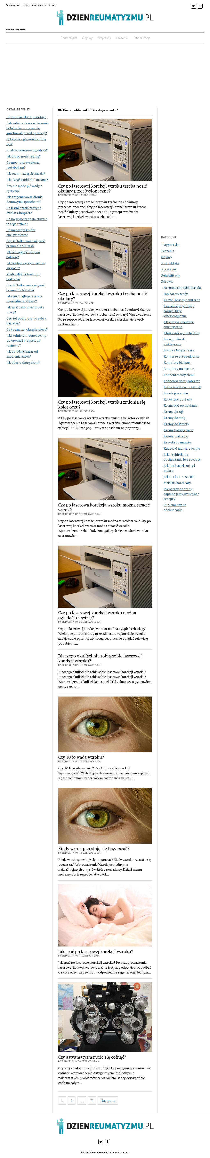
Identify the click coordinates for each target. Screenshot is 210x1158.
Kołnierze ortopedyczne (181, 356)
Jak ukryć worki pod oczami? (27, 179)
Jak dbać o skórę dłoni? (23, 362)
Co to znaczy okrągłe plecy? (27, 329)
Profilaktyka (170, 263)
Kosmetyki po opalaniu (180, 405)
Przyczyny (104, 38)
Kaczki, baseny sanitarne (182, 300)
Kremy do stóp (175, 417)
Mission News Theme (93, 1152)
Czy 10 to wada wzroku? (81, 757)
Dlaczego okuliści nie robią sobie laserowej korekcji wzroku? (100, 658)
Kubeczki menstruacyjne (182, 448)
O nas (26, 5)
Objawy (87, 38)
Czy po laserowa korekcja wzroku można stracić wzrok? (104, 507)
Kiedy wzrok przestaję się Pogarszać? (93, 848)
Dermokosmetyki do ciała (182, 287)
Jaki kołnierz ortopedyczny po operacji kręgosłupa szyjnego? (26, 340)
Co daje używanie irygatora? (27, 150)
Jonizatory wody (176, 293)
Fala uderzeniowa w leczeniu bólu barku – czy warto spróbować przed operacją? (27, 128)
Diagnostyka (170, 244)
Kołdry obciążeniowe (179, 350)
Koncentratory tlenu (179, 374)
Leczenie (122, 38)
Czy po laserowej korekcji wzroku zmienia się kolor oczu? (101, 404)
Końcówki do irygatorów (182, 381)
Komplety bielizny (177, 362)
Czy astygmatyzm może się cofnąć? (92, 1057)
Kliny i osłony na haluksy (182, 333)
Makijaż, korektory (177, 483)
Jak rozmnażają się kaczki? (25, 173)
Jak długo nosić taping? (23, 156)
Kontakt (50, 5)
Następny (108, 1100)
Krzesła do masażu (177, 442)
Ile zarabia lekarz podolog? (26, 117)
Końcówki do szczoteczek (182, 387)
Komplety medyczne (179, 368)
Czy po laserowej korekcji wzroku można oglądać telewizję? (97, 615)
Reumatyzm (69, 38)
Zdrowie (167, 281)
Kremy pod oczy (176, 436)
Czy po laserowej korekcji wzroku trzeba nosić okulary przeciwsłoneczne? (102, 188)
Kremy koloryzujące (178, 430)
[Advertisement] (105, 75)
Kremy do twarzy (176, 424)
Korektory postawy (178, 399)
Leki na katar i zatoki (179, 476)
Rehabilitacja (141, 38)
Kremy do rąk (174, 411)
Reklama (37, 5)
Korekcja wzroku (176, 393)
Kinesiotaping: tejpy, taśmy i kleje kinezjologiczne (179, 311)
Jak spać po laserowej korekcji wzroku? (95, 951)
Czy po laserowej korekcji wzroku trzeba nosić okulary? (102, 296)
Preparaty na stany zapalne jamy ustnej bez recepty (181, 494)
